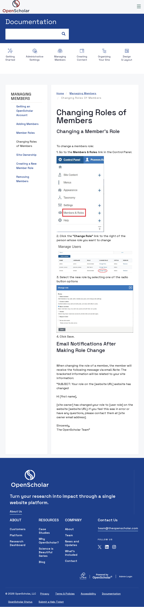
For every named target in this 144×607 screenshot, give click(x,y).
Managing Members (60, 58)
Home (60, 93)
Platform (16, 535)
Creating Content (82, 58)
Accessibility (88, 593)
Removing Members (22, 179)
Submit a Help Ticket (51, 601)
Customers (18, 529)
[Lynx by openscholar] (86, 576)
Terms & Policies (65, 593)
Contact (71, 561)
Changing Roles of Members (26, 144)
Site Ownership (26, 154)
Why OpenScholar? (46, 540)
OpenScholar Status (20, 601)
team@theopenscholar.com (118, 528)
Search (65, 34)
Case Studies (44, 531)
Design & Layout (126, 58)
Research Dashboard (17, 543)
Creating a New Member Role (26, 166)
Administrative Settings (34, 58)
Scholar (102, 576)
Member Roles (25, 132)
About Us (16, 511)
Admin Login (125, 576)
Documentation (31, 21)
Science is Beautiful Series (46, 552)
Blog (42, 562)
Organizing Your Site (104, 58)
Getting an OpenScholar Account (24, 111)
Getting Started (10, 58)
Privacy (44, 593)
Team (69, 535)
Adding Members (27, 124)
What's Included (71, 553)
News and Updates (72, 543)
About (69, 529)
